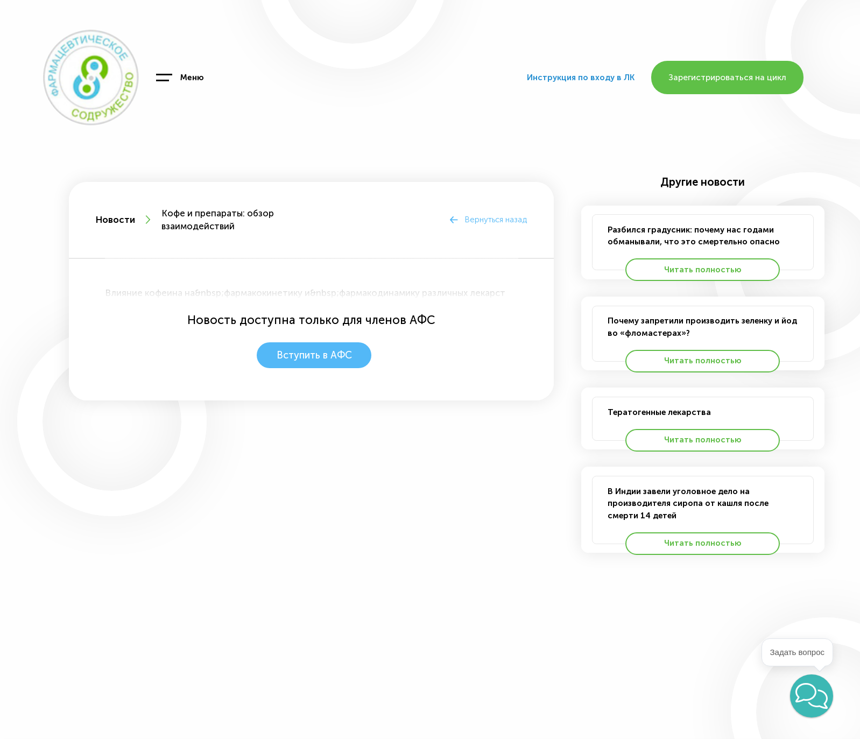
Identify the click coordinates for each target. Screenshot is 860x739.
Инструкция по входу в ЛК (581, 77)
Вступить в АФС (314, 355)
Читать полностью (703, 270)
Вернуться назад (495, 219)
